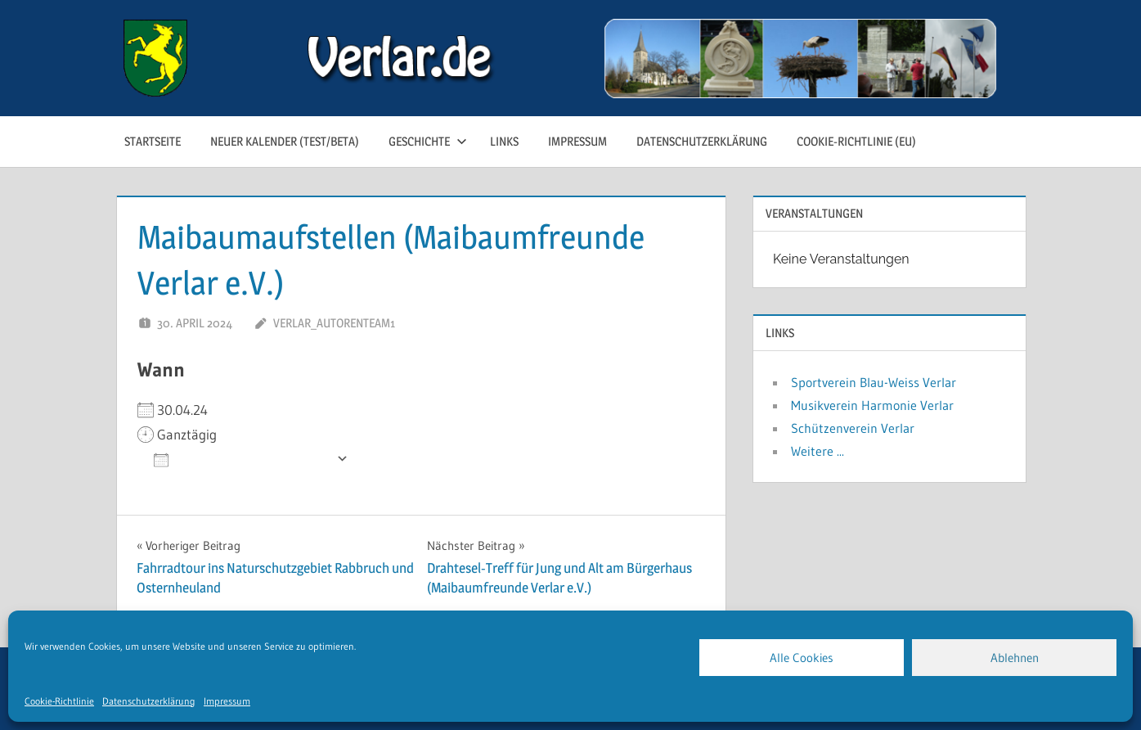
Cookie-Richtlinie (59, 701)
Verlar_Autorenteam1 (334, 323)
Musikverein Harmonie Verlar (872, 405)
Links (504, 141)
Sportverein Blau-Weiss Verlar (873, 382)
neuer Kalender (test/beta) (284, 141)
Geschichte (428, 141)
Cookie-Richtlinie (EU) (856, 141)
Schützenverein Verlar (852, 428)
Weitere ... (817, 451)
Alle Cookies (801, 657)
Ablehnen (1015, 657)
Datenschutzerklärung (148, 701)
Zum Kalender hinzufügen (241, 458)
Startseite (152, 141)
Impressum (227, 701)
